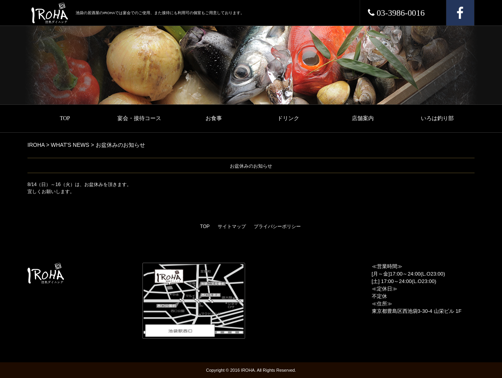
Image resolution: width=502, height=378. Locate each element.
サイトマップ (232, 226)
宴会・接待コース (139, 118)
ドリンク (288, 118)
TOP (65, 118)
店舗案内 (363, 118)
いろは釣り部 (437, 118)
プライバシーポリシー (277, 226)
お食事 (214, 118)
